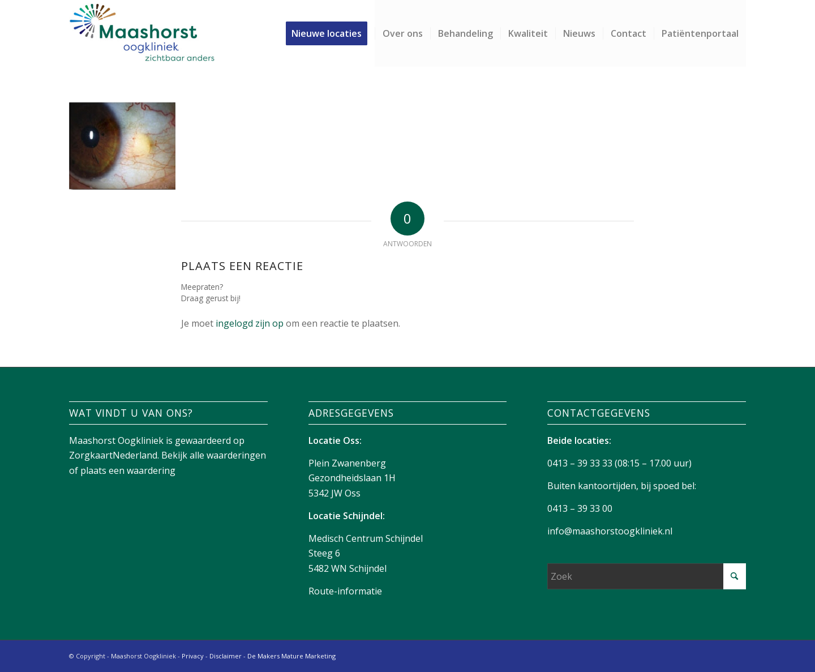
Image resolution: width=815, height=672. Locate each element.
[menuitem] (330, 33)
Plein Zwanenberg (347, 463)
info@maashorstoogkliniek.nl (609, 531)
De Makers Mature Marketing (291, 656)
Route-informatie (345, 591)
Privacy (193, 656)
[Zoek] (646, 576)
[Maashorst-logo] (142, 33)
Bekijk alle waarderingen (213, 455)
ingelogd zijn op (250, 323)
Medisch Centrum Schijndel (365, 538)
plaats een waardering (127, 470)
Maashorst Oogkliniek (116, 440)
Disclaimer (225, 656)
